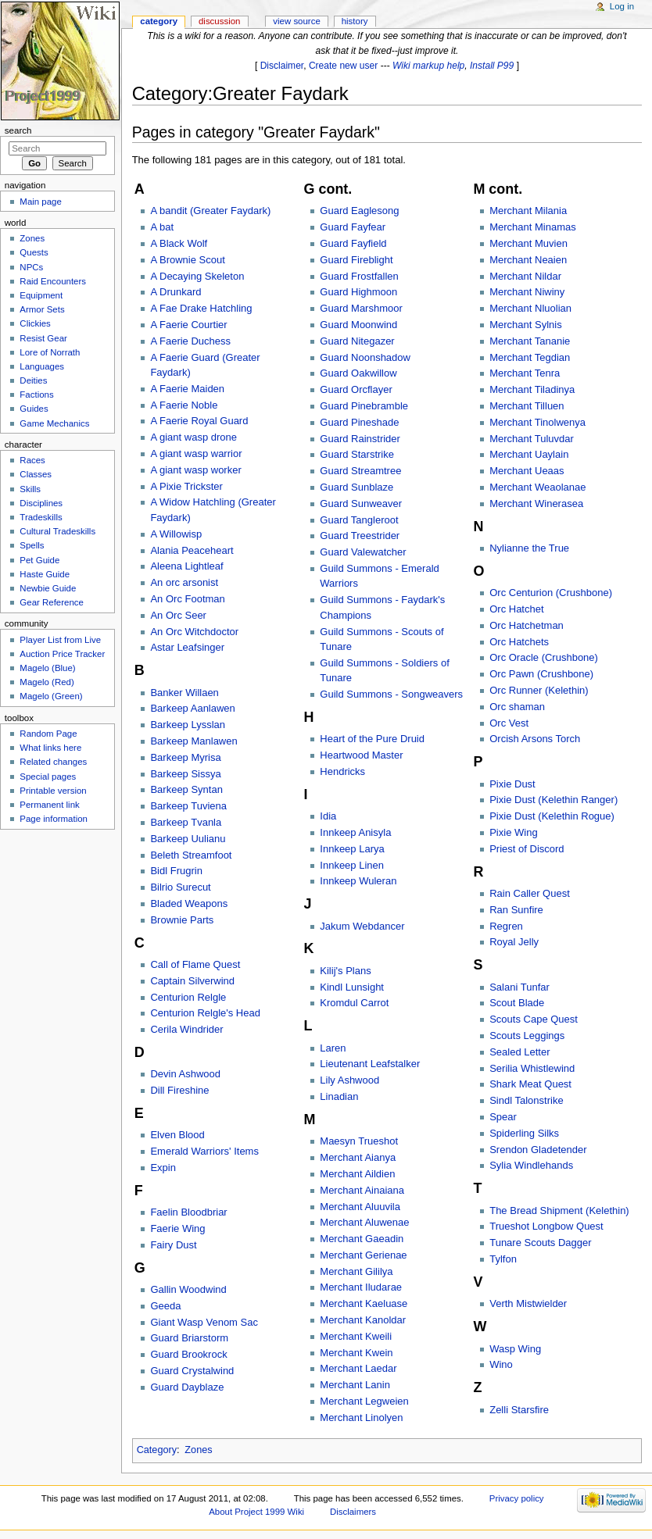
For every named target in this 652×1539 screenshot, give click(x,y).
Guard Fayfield (353, 243)
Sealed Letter (519, 1052)
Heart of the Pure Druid (372, 739)
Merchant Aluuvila (360, 1206)
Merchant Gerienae (363, 1255)
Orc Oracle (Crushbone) (543, 657)
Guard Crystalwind (192, 1371)
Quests (34, 252)
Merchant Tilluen (526, 406)
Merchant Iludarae (361, 1287)
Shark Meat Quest (530, 1084)
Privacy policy (516, 1498)
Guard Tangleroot (359, 520)
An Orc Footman (187, 599)
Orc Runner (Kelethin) (538, 690)
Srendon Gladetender (537, 1149)
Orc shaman (517, 706)
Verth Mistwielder (528, 1303)
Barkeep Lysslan (187, 724)
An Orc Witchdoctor (194, 631)
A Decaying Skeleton (197, 276)
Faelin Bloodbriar (188, 1212)
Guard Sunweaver (361, 503)
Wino (501, 1364)
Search (18, 130)
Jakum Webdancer (362, 926)
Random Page (48, 733)
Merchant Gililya (356, 1271)
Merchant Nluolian (530, 308)
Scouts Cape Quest (533, 1019)
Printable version (53, 790)
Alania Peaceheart (191, 550)
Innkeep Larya (352, 849)
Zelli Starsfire (519, 1410)
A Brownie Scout (187, 260)
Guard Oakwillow (358, 373)
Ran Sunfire (516, 910)
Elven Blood (177, 1135)
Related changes (53, 761)
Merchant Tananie (529, 341)
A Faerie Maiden (187, 389)
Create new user (343, 65)
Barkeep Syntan (186, 789)
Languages (42, 366)
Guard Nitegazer (357, 341)
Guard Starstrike (357, 454)
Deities (33, 380)
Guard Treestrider (359, 535)
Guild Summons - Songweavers (391, 694)
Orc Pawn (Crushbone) (541, 674)
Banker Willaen (184, 692)
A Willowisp (176, 534)
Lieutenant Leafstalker (370, 1063)
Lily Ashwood (349, 1080)
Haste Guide (45, 574)
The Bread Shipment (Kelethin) (559, 1210)
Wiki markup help (428, 65)
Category (157, 1449)
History (355, 21)
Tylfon (503, 1259)
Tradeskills (41, 517)
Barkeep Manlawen (193, 741)
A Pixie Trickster (186, 486)
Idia (328, 816)
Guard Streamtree (360, 471)
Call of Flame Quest (195, 964)
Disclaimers (353, 1511)
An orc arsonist (184, 582)
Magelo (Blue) (47, 668)
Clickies (35, 323)
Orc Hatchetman (526, 625)
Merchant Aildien (357, 1174)
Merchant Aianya (358, 1157)
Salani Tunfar (519, 987)
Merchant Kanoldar (363, 1320)
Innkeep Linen (352, 865)
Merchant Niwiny (526, 292)
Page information (54, 818)
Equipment (41, 295)
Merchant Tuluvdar (531, 439)
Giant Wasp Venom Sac (204, 1322)
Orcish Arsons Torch (534, 739)
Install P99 (492, 65)
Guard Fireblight (356, 260)
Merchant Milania (528, 210)
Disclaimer (282, 65)
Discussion (219, 21)
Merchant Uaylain (528, 454)
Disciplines (41, 503)
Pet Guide (39, 560)
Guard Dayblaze (187, 1387)
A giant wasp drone (193, 437)
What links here (50, 747)
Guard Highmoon (358, 292)
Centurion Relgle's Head (205, 1013)
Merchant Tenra (524, 373)
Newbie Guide (48, 588)
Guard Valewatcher (363, 552)
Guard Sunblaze (356, 487)
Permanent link (49, 804)
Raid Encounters (53, 281)
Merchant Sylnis (525, 324)
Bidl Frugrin (176, 871)
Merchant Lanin (355, 1385)
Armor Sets (42, 309)
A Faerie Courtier (188, 324)
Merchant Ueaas (526, 471)
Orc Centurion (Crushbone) (550, 592)
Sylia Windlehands (531, 1165)
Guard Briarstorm (189, 1338)
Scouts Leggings (526, 1035)
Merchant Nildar (525, 276)
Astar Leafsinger (187, 647)
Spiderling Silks (524, 1133)
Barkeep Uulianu (187, 838)
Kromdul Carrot (354, 1003)
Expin (163, 1167)
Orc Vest (508, 723)
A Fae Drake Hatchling (201, 308)
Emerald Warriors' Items (204, 1151)
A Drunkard (175, 292)
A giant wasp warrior (196, 453)
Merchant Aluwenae (364, 1222)
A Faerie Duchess (190, 341)
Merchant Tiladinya (532, 389)
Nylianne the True (529, 548)
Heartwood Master (361, 755)
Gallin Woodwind (188, 1289)
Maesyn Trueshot (359, 1141)
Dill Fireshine (179, 1090)
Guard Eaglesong (359, 210)
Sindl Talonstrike (526, 1100)
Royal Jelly (514, 942)
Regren (506, 926)
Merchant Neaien (528, 260)
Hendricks (342, 771)
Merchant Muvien (528, 243)
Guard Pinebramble (364, 406)
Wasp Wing (515, 1349)
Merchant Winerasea (536, 503)
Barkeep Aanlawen (192, 708)
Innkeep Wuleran (358, 881)
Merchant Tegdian (529, 357)
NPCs (31, 267)
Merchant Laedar (358, 1368)
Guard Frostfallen (359, 276)
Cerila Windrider (186, 1029)
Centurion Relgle (188, 997)
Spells (32, 545)
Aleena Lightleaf (186, 566)
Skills (30, 489)
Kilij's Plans (345, 971)
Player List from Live (60, 640)
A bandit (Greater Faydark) (210, 210)
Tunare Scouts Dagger (540, 1242)
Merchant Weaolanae (537, 487)
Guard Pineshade (359, 422)
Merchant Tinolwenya (537, 422)
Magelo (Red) (46, 682)
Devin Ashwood (185, 1074)
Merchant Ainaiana (362, 1190)
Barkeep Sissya (185, 774)
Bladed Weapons (188, 903)
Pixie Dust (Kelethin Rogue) (551, 816)
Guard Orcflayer (356, 389)
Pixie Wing (513, 832)
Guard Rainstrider (360, 439)
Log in (622, 6)
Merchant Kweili (356, 1336)
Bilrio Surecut (180, 887)
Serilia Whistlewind (532, 1068)
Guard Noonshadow (365, 357)
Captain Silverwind (192, 981)
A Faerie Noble (183, 405)
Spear (503, 1117)
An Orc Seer (178, 615)
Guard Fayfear (352, 227)
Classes (36, 474)
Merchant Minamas (532, 227)
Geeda (165, 1306)
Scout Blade (516, 1003)
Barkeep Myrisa (185, 757)
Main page (41, 201)
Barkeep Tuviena (188, 806)
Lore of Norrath (50, 352)
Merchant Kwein (356, 1353)
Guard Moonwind (358, 324)
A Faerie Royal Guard (199, 421)
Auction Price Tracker (62, 654)
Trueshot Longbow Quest (546, 1226)
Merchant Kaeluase (363, 1303)
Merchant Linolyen (361, 1417)
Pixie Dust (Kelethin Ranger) (553, 799)
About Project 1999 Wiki (256, 1511)
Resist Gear (43, 338)
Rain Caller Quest (529, 893)
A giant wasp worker (195, 470)
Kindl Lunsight (352, 987)
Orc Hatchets (519, 642)
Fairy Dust (173, 1245)
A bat (162, 227)
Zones (198, 1449)
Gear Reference (52, 602)
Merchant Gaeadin (361, 1238)
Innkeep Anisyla (355, 832)
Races (32, 460)
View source (296, 21)
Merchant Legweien (364, 1401)
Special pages (48, 776)
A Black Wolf (178, 243)
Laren (333, 1048)
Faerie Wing (177, 1228)
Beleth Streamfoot (190, 855)
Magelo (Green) (51, 696)
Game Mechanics (54, 423)
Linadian (339, 1096)
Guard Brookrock (188, 1354)
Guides (34, 408)
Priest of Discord (526, 849)
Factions (36, 394)
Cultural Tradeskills (57, 531)
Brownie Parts (181, 920)
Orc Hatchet (516, 609)
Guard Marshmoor (361, 308)
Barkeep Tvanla (185, 822)
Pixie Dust (512, 784)
